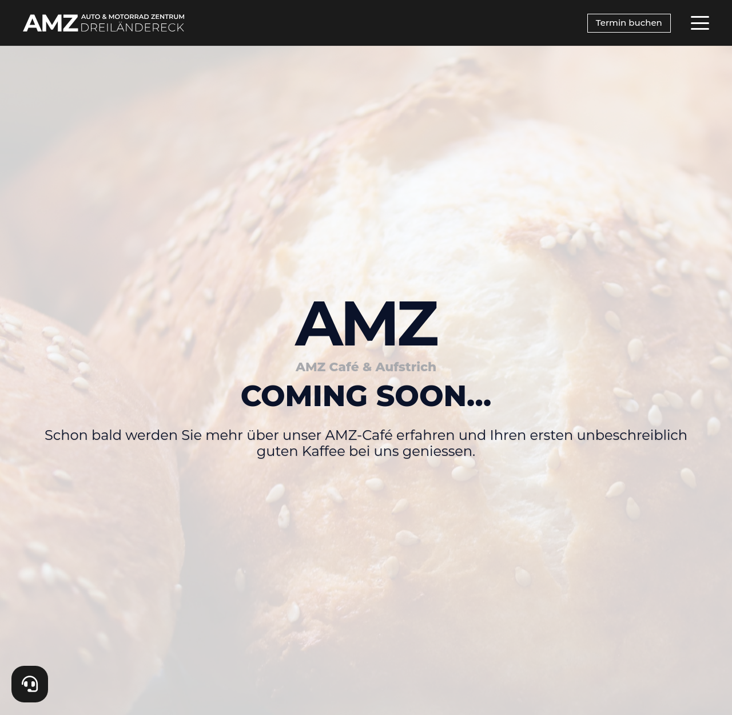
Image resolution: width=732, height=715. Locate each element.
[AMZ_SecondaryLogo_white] (103, 22)
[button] (700, 23)
